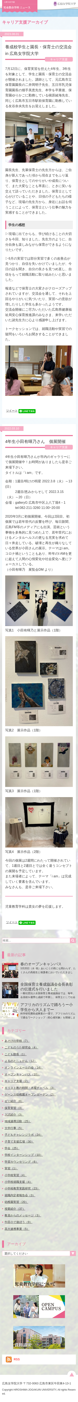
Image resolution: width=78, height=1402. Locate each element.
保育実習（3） (14, 1108)
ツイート (12, 410)
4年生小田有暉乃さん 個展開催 (35, 441)
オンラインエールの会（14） (24, 1067)
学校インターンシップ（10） (24, 1154)
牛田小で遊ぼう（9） (18, 1222)
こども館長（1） (16, 1054)
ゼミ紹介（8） (14, 1101)
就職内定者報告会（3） (20, 1195)
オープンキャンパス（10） (22, 1074)
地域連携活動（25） (18, 1121)
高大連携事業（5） (17, 1229)
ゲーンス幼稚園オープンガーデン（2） (30, 1094)
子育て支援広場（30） (19, 1141)
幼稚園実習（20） (16, 1202)
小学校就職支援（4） (18, 1181)
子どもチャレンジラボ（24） (24, 1134)
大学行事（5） (14, 1128)
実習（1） (11, 1168)
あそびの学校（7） (17, 1040)
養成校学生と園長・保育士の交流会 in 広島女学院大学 (39, 50)
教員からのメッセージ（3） (23, 1215)
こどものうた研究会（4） (21, 1047)
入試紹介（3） (14, 1114)
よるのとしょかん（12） (21, 1061)
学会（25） (12, 1148)
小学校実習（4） (16, 1175)
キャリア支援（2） (17, 1081)
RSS (13, 1359)
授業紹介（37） (15, 1208)
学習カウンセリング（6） (21, 1161)
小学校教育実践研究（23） (22, 1188)
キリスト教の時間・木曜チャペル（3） (30, 1087)
